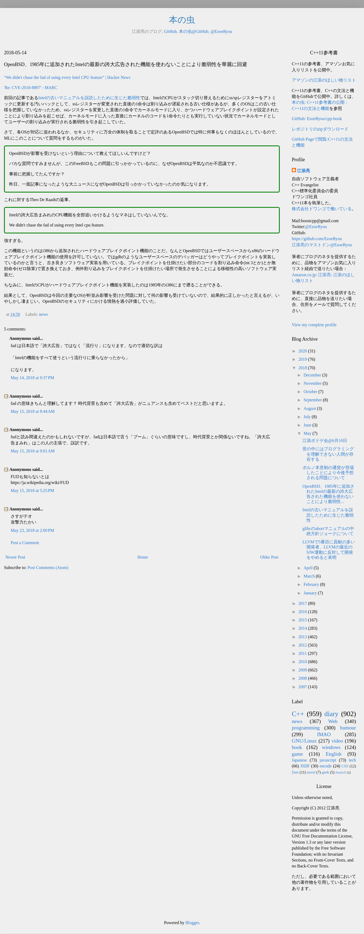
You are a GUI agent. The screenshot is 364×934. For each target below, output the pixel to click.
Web (333, 721)
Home (142, 557)
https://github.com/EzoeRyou (317, 238)
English (334, 754)
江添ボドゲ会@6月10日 (324, 440)
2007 (303, 687)
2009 (303, 670)
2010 (303, 661)
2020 (303, 351)
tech (352, 760)
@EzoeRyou (221, 31)
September (313, 400)
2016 (303, 611)
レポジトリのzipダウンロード (320, 129)
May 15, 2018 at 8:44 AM (33, 411)
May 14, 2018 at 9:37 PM (32, 377)
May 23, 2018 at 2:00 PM (32, 530)
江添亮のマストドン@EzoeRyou (322, 245)
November (313, 383)
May (308, 433)
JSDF (305, 766)
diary (331, 714)
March (310, 576)
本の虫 (182, 20)
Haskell (340, 772)
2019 (303, 359)
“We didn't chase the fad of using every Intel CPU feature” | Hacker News (67, 77)
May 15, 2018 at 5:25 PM (32, 490)
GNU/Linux (304, 741)
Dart (295, 772)
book (297, 747)
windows (331, 747)
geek (325, 772)
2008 (303, 678)
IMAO (324, 734)
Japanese (299, 760)
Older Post (269, 557)
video (337, 741)
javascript (328, 760)
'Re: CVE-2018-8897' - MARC (30, 87)
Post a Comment (25, 542)
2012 (303, 645)
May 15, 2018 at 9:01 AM (33, 451)
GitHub (170, 31)
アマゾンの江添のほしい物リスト (324, 80)
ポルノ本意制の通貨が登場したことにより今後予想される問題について (328, 472)
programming (306, 728)
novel (311, 772)
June (308, 425)
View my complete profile (314, 324)
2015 (303, 620)
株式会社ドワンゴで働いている (322, 208)
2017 (303, 603)
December (313, 375)
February (312, 584)
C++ (298, 714)
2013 (303, 637)
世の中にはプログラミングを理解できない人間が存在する (328, 454)
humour (348, 728)
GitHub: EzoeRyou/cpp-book (317, 118)
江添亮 (303, 170)
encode (326, 766)
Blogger (192, 922)
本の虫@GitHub (194, 31)
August (310, 408)
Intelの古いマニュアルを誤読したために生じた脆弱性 (89, 97)
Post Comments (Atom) (48, 567)
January (311, 593)
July (308, 416)
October (311, 391)
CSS (345, 766)
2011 (303, 653)
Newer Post (15, 557)
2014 (303, 628)
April (309, 568)
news (43, 314)
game (297, 754)
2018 (303, 368)
